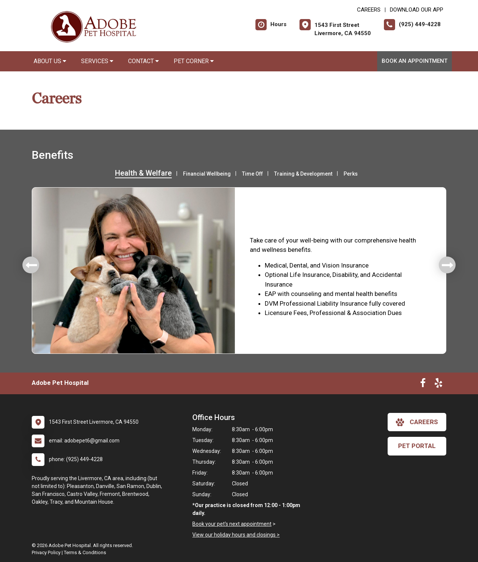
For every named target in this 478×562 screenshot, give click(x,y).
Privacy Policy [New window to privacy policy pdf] (46, 552)
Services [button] (97, 61)
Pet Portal (417, 446)
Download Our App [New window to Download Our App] (416, 9)
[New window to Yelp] (438, 384)
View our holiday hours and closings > (236, 535)
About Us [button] (50, 61)
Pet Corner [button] (194, 61)
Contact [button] (143, 61)
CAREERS (369, 9)
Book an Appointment (414, 61)
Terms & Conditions (85, 552)
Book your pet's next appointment (231, 524)
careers (417, 422)
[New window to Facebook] (422, 384)
